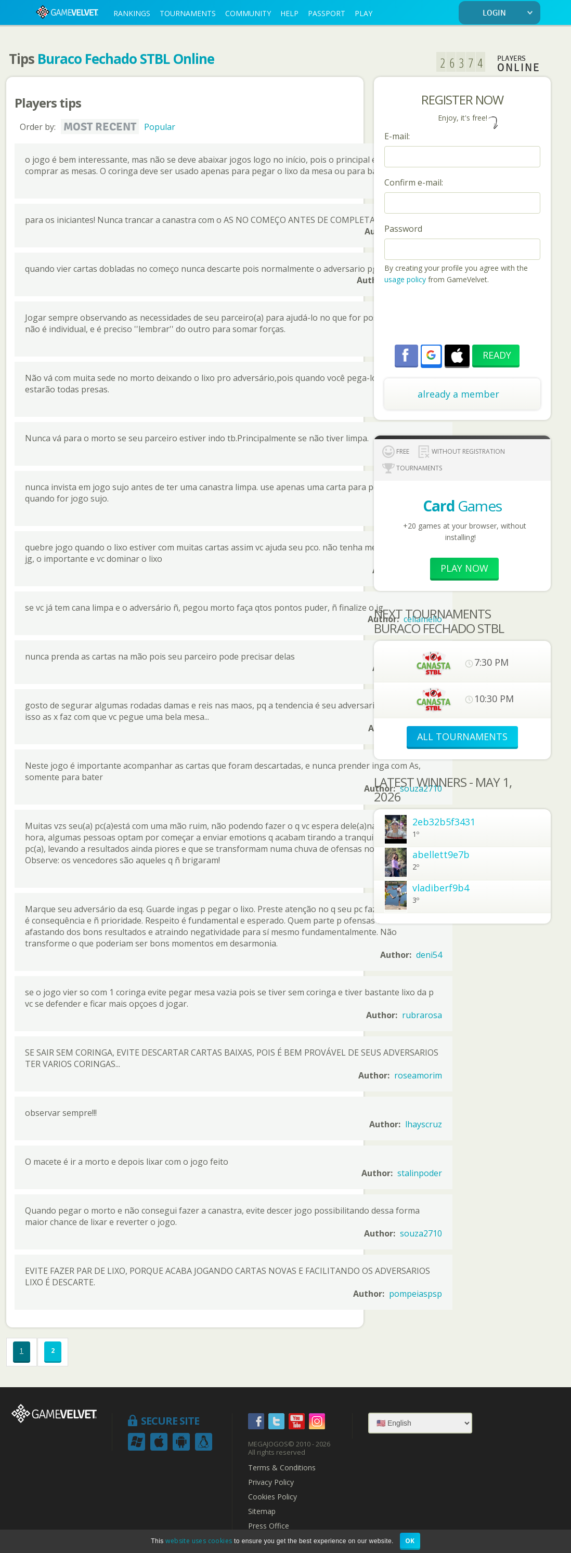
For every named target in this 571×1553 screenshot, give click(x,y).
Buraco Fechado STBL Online (125, 58)
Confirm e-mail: (413, 182)
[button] (431, 355)
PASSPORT (326, 13)
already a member (458, 394)
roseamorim (418, 1075)
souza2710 (421, 1233)
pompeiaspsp (415, 1293)
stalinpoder (419, 1173)
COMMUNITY (248, 13)
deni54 (429, 954)
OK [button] (410, 1540)
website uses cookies (198, 1540)
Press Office (268, 1525)
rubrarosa (422, 1015)
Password (403, 228)
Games (462, 506)
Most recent (99, 127)
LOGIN (510, 13)
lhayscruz (423, 1124)
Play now (464, 568)
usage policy (405, 279)
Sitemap (262, 1511)
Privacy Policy (271, 1482)
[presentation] (463, 316)
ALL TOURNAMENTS (462, 736)
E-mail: (397, 136)
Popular (159, 127)
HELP (289, 13)
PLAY (363, 13)
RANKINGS (131, 13)
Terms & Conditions (282, 1467)
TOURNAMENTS (188, 13)
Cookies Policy (272, 1496)
